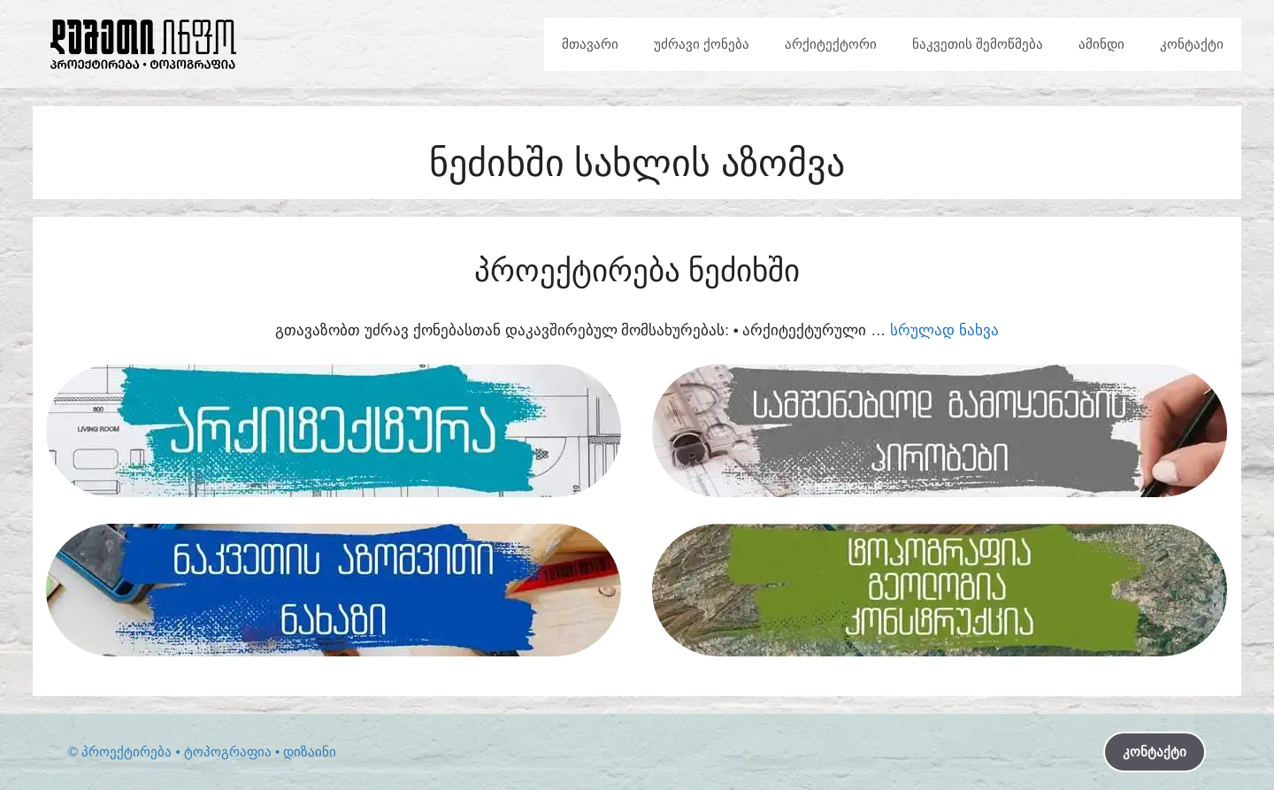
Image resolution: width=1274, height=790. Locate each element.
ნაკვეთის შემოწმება (977, 43)
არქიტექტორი (831, 43)
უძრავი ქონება (701, 43)
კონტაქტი (1192, 43)
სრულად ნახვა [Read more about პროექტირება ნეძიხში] (944, 330)
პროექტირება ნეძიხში (637, 270)
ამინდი (1101, 43)
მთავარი (590, 43)
